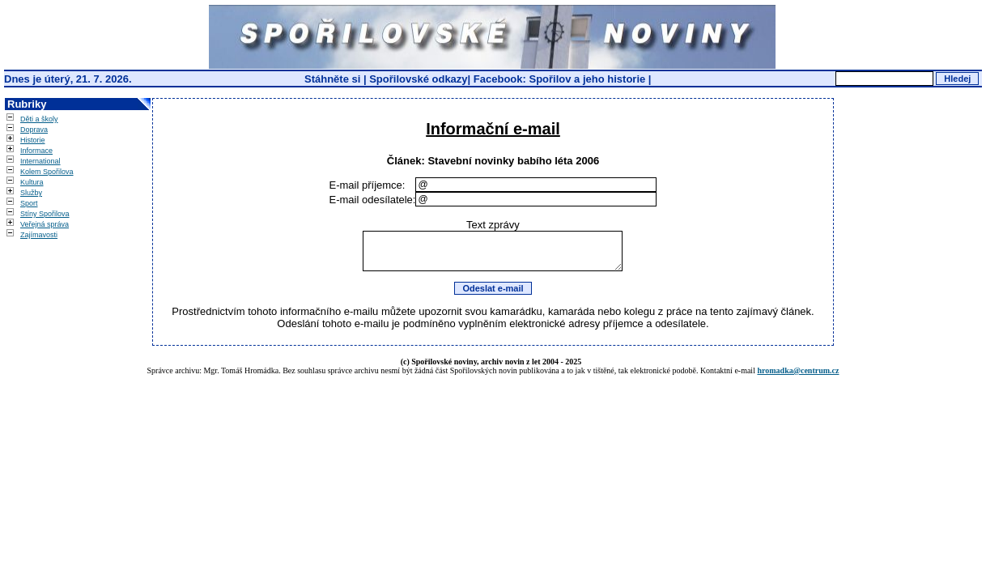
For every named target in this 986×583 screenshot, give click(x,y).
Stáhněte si (333, 79)
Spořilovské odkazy (418, 79)
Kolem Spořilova (47, 172)
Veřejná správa (44, 224)
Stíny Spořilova (45, 214)
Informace (36, 151)
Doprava (34, 130)
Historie (32, 140)
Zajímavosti (38, 235)
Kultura (32, 182)
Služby (31, 193)
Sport (29, 203)
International (40, 161)
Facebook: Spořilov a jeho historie (559, 79)
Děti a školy (39, 119)
